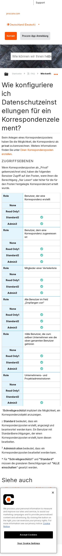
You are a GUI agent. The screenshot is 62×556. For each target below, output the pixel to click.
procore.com (13, 13)
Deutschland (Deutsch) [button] (22, 24)
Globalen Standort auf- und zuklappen (56, 73)
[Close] (53, 492)
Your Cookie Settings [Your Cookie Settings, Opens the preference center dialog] (28, 543)
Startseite (17, 73)
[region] (28, 520)
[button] (48, 56)
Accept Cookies (28, 534)
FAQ (31, 73)
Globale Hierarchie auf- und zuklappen (8, 74)
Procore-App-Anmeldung (35, 36)
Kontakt (11, 36)
